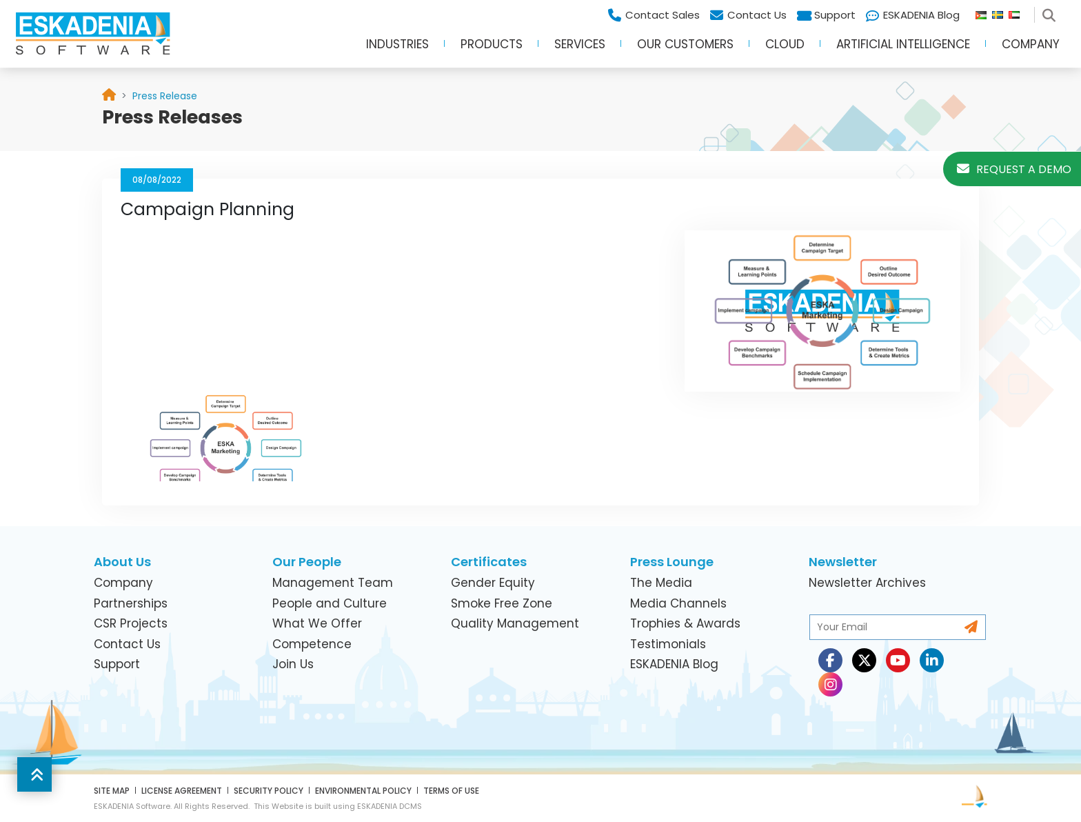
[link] (164, 96)
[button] (34, 774)
